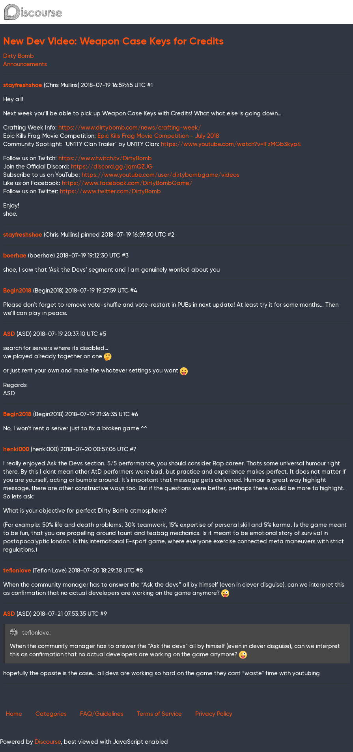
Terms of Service (159, 714)
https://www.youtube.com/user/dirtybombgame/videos (160, 175)
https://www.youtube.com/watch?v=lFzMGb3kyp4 (231, 144)
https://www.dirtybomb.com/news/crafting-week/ (129, 128)
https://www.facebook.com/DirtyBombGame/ (127, 183)
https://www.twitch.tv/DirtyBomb (105, 158)
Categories (51, 714)
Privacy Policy (213, 714)
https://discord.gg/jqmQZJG (112, 167)
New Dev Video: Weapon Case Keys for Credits (113, 42)
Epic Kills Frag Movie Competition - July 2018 (158, 136)
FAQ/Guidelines (101, 714)
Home (14, 714)
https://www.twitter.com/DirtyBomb (110, 191)
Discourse (48, 742)
